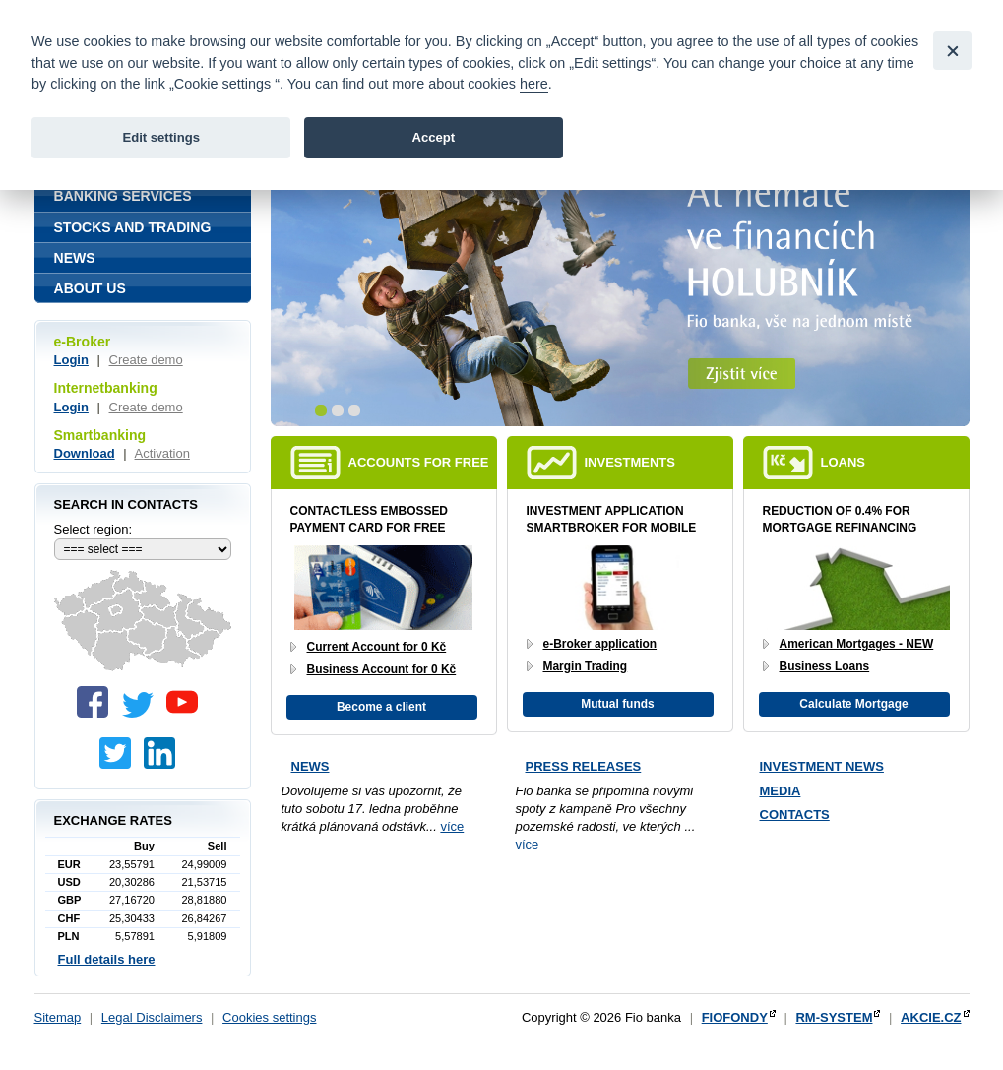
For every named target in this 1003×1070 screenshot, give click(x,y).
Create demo (146, 359)
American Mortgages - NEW (857, 644)
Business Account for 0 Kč (382, 669)
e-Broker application (600, 644)
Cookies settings (269, 1017)
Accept (433, 137)
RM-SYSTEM (833, 1017)
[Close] (952, 50)
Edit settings (161, 137)
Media (780, 791)
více (452, 826)
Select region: (93, 529)
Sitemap (58, 1017)
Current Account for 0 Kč (377, 647)
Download (84, 453)
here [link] (534, 84)
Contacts (795, 814)
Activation (162, 453)
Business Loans (825, 666)
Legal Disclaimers (152, 1017)
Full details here (107, 959)
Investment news (822, 766)
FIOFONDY (735, 1017)
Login (71, 359)
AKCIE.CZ (931, 1017)
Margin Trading (585, 666)
